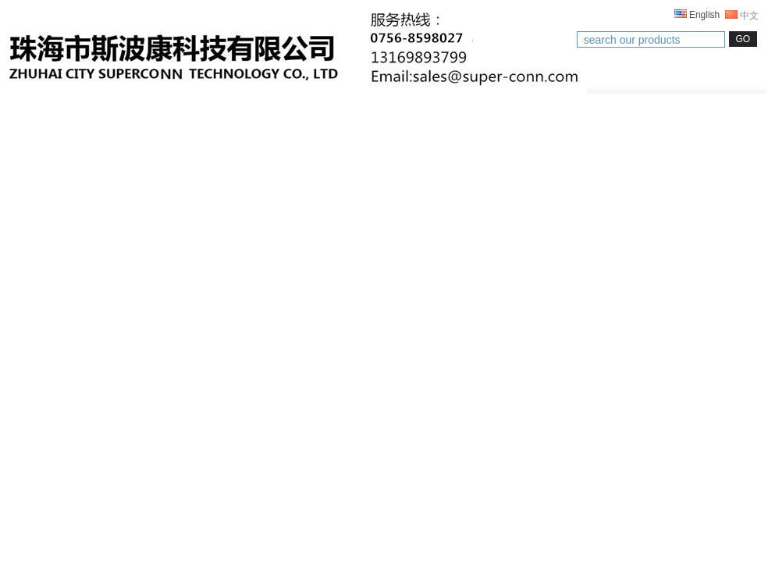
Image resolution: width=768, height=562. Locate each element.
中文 (742, 15)
